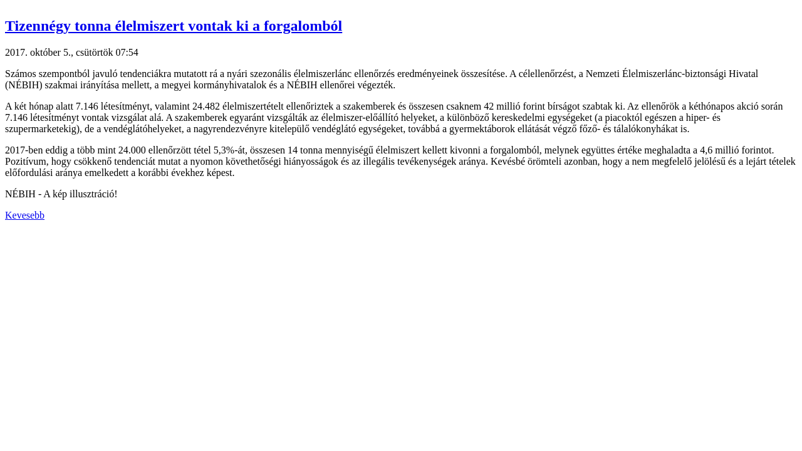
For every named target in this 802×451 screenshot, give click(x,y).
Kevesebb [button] (24, 215)
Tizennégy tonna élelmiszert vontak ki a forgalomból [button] (173, 26)
